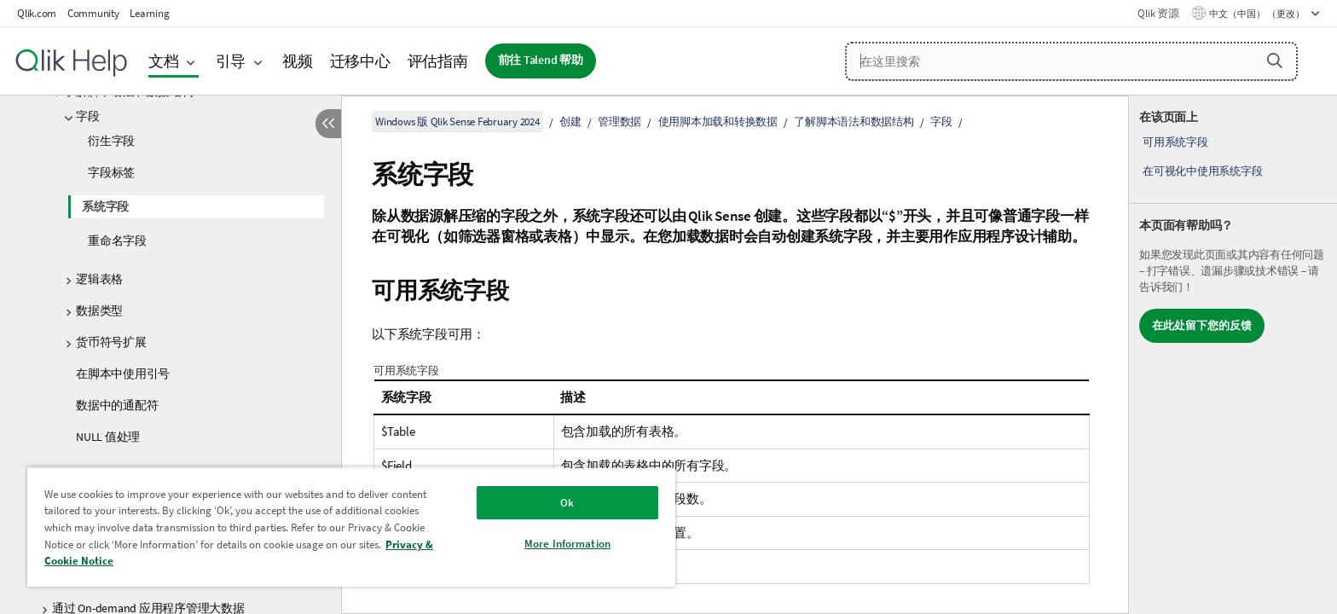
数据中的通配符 (117, 405)
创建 (570, 121)
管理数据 (619, 121)
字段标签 (111, 172)
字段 (88, 116)
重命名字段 (117, 240)
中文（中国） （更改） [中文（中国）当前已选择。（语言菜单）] (1257, 14)
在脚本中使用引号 (123, 373)
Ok (567, 502)
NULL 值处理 (108, 436)
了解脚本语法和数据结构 (853, 121)
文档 (163, 61)
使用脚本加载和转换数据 (718, 121)
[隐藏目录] (328, 123)
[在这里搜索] (1071, 61)
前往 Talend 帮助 (540, 60)
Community (93, 13)
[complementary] (1233, 355)
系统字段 (105, 206)
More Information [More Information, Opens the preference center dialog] (567, 543)
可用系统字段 (1175, 142)
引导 (231, 61)
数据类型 (99, 310)
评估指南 (438, 61)
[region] (351, 526)
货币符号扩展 (111, 342)
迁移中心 (360, 61)
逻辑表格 (99, 279)
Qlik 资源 (1157, 13)
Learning (149, 13)
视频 (297, 61)
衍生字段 (111, 140)
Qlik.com (36, 13)
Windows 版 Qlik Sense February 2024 (457, 121)
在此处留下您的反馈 (1202, 325)
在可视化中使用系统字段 (1202, 171)
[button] (1275, 60)
